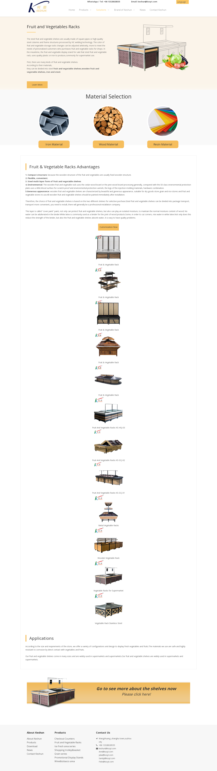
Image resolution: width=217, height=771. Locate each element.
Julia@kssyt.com (106, 755)
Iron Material (54, 144)
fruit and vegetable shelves (67, 68)
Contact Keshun (35, 753)
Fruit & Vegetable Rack (108, 264)
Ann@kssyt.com (106, 751)
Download (32, 746)
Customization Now (108, 227)
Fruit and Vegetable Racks (68, 742)
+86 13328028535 (112, 1)
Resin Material (162, 144)
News (30, 750)
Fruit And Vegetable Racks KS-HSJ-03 (108, 427)
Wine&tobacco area (65, 761)
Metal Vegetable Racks (108, 525)
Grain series (61, 753)
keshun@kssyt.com (147, 1)
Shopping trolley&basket (67, 750)
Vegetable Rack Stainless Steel (108, 623)
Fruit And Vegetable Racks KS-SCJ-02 (108, 460)
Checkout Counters (65, 738)
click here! (142, 694)
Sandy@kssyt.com (107, 758)
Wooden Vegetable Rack (108, 558)
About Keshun (34, 738)
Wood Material (108, 144)
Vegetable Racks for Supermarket (108, 590)
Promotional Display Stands (69, 757)
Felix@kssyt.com (106, 761)
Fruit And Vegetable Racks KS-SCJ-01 (108, 492)
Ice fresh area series (65, 746)
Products (31, 742)
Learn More (37, 84)
